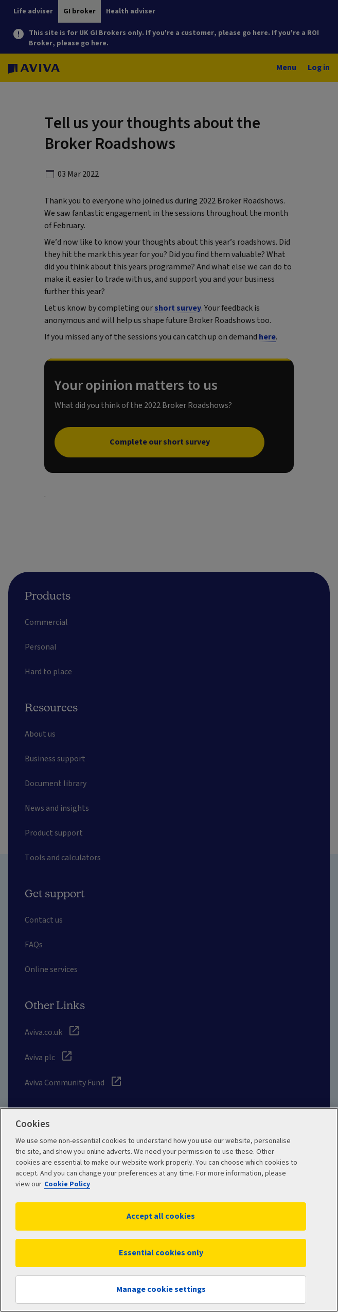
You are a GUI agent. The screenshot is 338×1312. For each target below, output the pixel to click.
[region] (169, 1209)
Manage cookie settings (161, 1289)
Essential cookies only (161, 1252)
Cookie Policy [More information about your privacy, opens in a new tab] (67, 1184)
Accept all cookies (161, 1216)
